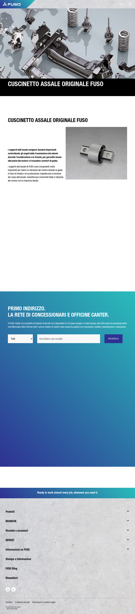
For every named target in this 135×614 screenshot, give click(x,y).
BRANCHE (11, 521)
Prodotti (10, 511)
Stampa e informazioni (18, 559)
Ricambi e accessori (17, 530)
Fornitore (9, 602)
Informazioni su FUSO (18, 549)
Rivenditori (12, 578)
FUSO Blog (11, 568)
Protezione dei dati (22, 602)
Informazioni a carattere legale (43, 602)
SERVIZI (10, 540)
